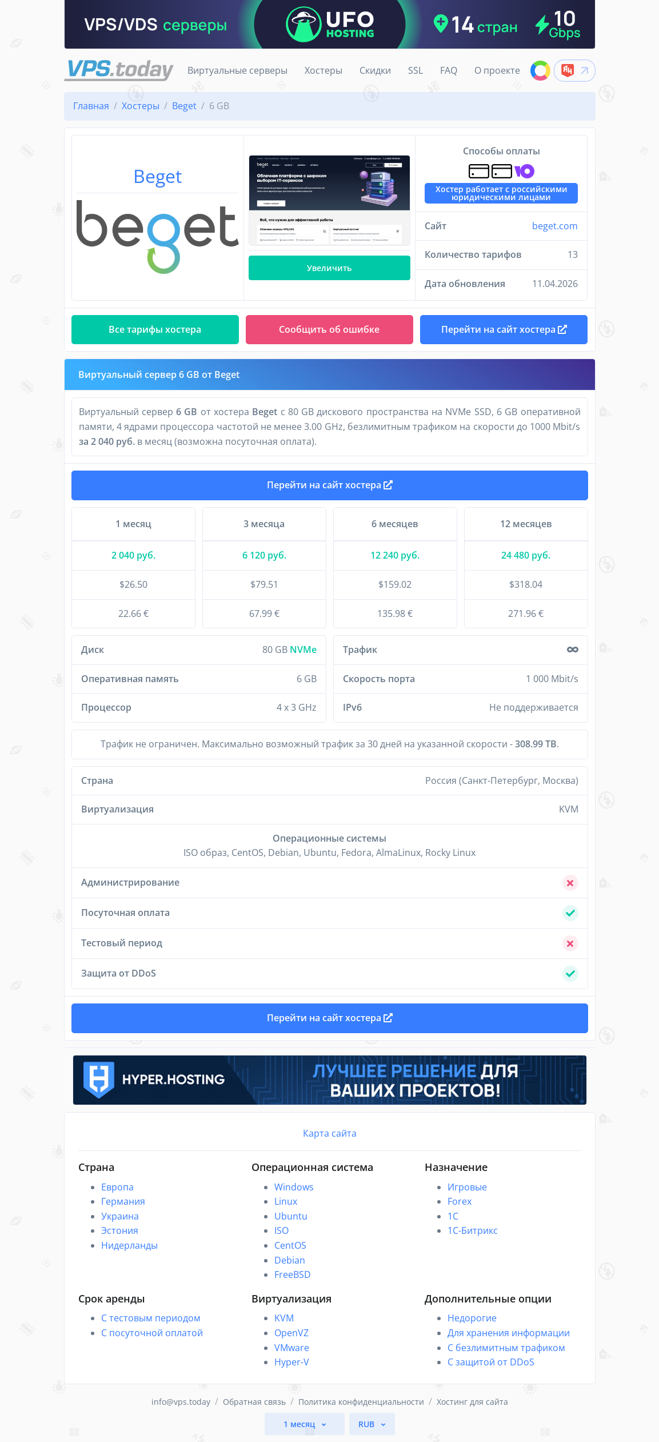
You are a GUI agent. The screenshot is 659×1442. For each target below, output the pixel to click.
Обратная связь (254, 1401)
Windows (294, 1187)
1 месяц (300, 1424)
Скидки (375, 70)
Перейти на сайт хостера (330, 485)
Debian (289, 1260)
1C (453, 1216)
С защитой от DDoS (491, 1362)
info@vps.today (180, 1401)
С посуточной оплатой (152, 1333)
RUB (367, 1424)
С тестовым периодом (151, 1318)
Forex (460, 1201)
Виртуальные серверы (237, 70)
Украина (120, 1216)
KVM (284, 1318)
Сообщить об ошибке (329, 329)
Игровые (467, 1187)
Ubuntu (290, 1216)
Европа (117, 1187)
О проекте (497, 70)
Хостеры (323, 70)
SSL (415, 70)
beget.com (555, 226)
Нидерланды (129, 1245)
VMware (291, 1347)
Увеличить (329, 267)
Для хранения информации (509, 1333)
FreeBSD (292, 1274)
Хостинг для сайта (472, 1401)
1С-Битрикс (473, 1230)
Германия (123, 1201)
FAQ (448, 70)
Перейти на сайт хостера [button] (504, 329)
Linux (285, 1201)
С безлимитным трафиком (506, 1347)
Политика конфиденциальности (361, 1401)
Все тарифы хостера (155, 329)
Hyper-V (291, 1362)
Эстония (119, 1230)
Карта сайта (330, 1133)
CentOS (290, 1245)
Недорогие (472, 1318)
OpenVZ (291, 1333)
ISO (281, 1230)
